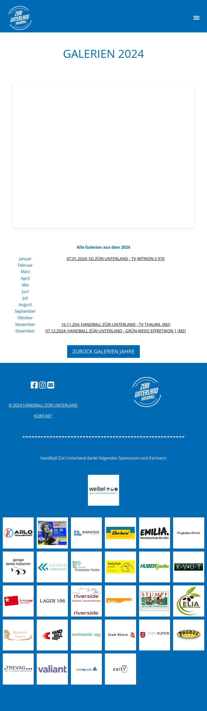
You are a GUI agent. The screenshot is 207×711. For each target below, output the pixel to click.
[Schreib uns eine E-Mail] (50, 385)
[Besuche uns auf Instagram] (42, 385)
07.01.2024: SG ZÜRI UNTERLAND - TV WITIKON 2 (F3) (116, 258)
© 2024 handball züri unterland (43, 405)
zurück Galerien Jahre (103, 351)
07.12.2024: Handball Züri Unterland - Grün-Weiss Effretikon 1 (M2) (115, 331)
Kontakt (43, 416)
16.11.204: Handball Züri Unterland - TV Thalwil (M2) (115, 324)
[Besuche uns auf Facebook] (34, 385)
